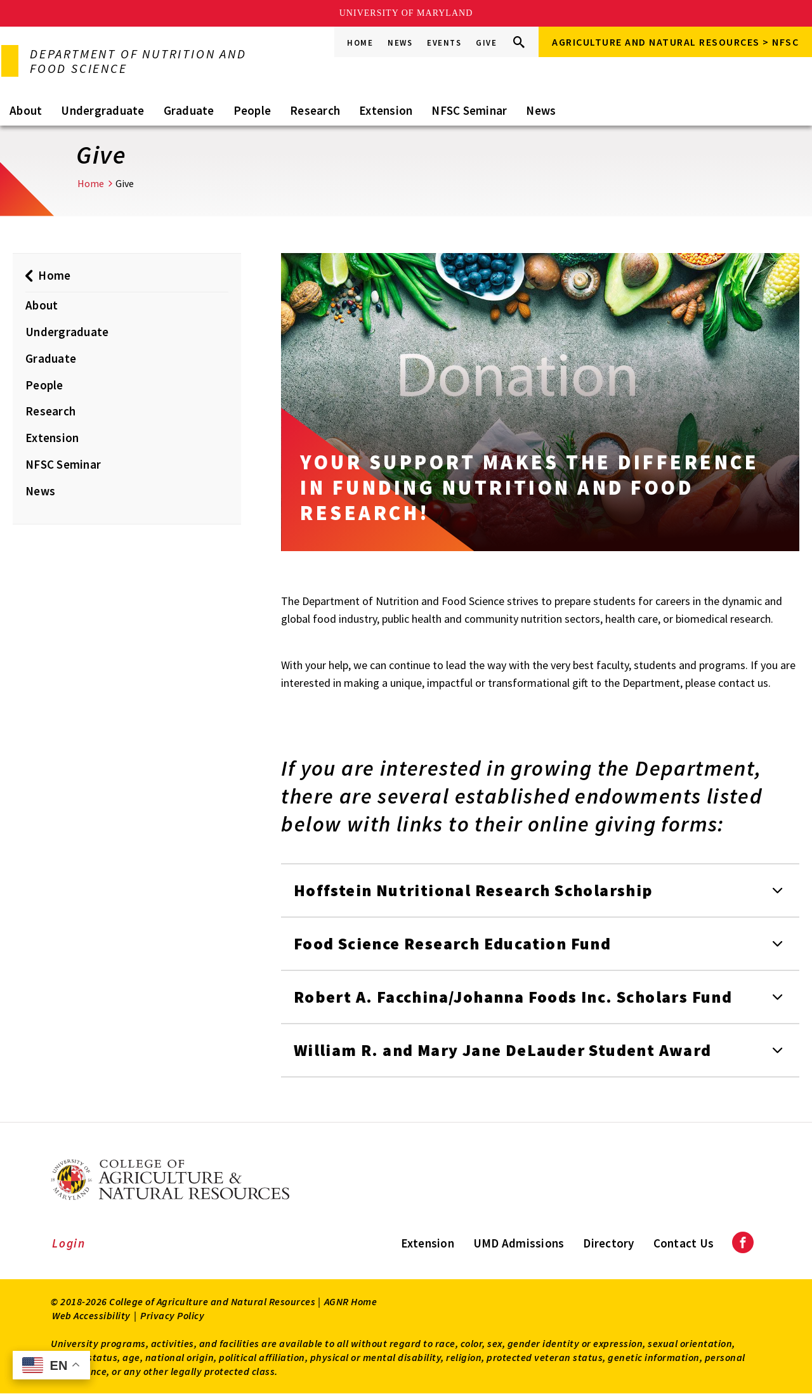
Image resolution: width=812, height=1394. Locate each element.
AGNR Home (350, 1301)
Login (69, 1243)
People (252, 110)
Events (444, 42)
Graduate (189, 110)
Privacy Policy (172, 1315)
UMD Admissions (519, 1243)
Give (486, 42)
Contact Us (683, 1243)
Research (315, 110)
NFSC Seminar (469, 110)
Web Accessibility (91, 1315)
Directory (608, 1243)
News (400, 42)
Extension (385, 110)
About (26, 110)
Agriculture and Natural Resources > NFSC (675, 42)
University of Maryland (406, 13)
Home (360, 42)
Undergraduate (102, 110)
